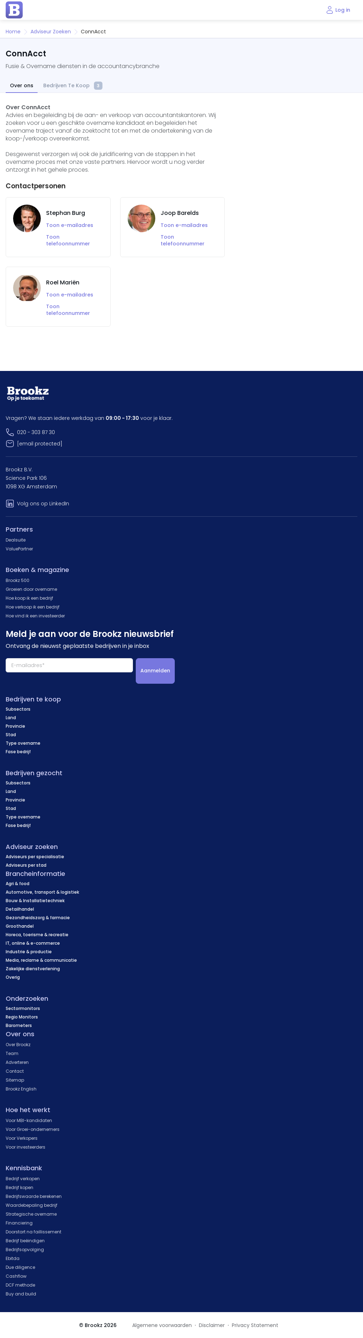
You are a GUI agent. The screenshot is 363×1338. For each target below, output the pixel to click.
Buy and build (21, 1294)
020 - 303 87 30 (36, 432)
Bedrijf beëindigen (25, 1241)
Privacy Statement (255, 1325)
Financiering (19, 1223)
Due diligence (20, 1267)
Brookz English (21, 1089)
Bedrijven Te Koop (72, 86)
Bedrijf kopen (19, 1187)
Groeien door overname (31, 589)
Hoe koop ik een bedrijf (29, 598)
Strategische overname (31, 1214)
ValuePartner (19, 549)
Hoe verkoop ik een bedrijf (33, 607)
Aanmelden (155, 670)
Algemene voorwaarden (162, 1325)
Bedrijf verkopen (23, 1179)
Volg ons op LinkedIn (43, 503)
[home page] (14, 9)
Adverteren (17, 1062)
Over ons (21, 85)
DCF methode (20, 1285)
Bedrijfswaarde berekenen (34, 1196)
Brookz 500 (17, 580)
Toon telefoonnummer (68, 240)
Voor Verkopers (22, 1138)
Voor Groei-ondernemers (33, 1129)
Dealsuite (16, 540)
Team (12, 1053)
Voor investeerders (25, 1147)
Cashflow (16, 1276)
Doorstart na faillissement (33, 1232)
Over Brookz (18, 1045)
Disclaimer (212, 1325)
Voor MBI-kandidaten (29, 1120)
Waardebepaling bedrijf (31, 1205)
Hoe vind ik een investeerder (35, 616)
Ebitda (12, 1258)
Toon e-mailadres (69, 225)
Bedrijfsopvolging (25, 1250)
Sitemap (15, 1080)
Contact (15, 1071)
